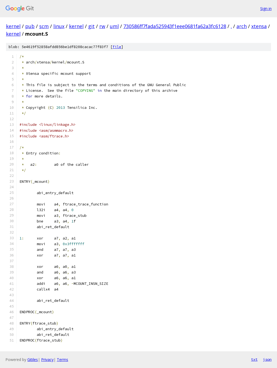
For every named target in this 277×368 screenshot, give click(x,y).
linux (58, 26)
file (117, 47)
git (91, 26)
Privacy (47, 359)
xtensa (259, 26)
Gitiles (32, 359)
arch (241, 26)
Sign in (266, 8)
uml (114, 26)
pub (30, 26)
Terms (62, 359)
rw (102, 26)
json (267, 359)
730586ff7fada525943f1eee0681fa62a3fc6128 (174, 26)
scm (44, 26)
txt (254, 359)
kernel (13, 26)
